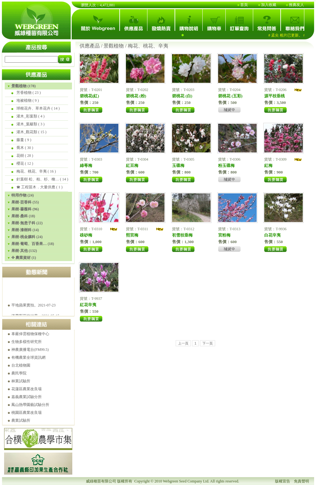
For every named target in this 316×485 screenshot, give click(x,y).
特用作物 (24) (22, 195)
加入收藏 (268, 5)
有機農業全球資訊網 (28, 357)
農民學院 (19, 373)
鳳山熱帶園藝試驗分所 (30, 404)
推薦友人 (296, 5)
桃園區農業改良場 (26, 412)
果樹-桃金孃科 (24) (27, 237)
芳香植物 (24, 92)
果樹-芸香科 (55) (25, 202)
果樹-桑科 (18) (23, 216)
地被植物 (24, 100)
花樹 (20, 155)
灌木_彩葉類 (26, 116)
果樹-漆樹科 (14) (25, 230)
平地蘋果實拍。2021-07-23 (33, 312)
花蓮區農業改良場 (26, 389)
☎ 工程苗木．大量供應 (35, 187)
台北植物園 (20, 365)
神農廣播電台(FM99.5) (30, 349)
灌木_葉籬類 (26, 124)
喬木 (20, 148)
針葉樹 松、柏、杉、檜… (37, 179)
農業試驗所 (20, 420)
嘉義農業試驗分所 (26, 397)
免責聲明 (301, 481)
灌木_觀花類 (26, 132)
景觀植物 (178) (23, 86)
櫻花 (20, 163)
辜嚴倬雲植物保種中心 (30, 334)
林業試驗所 (20, 381)
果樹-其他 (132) (24, 250)
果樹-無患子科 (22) (27, 223)
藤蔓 (20, 140)
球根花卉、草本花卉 (33, 108)
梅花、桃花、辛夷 (31, 171)
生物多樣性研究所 (26, 342)
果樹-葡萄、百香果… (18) (32, 244)
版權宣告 (282, 481)
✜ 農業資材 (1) (23, 257)
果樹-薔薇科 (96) (25, 209)
